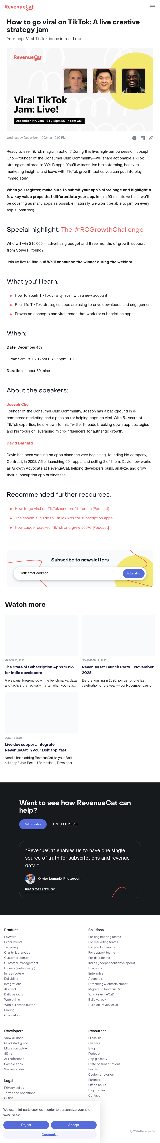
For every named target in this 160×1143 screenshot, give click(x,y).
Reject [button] (26, 1125)
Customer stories (101, 1074)
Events (93, 1069)
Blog (91, 1048)
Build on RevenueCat (103, 1005)
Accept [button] (73, 1125)
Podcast (94, 1053)
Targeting (11, 947)
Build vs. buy (97, 999)
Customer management (21, 963)
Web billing (12, 999)
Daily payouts (13, 994)
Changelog (12, 1015)
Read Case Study (40, 889)
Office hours (97, 1085)
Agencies (95, 978)
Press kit (94, 1038)
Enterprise (96, 973)
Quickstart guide (16, 1043)
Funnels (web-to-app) (19, 968)
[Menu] (153, 7)
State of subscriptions (104, 1064)
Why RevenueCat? (101, 994)
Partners (94, 1080)
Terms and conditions (19, 1093)
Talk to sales (33, 824)
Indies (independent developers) (111, 963)
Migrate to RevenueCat (105, 989)
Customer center (16, 958)
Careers (94, 1043)
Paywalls (10, 937)
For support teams (101, 952)
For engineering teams (104, 937)
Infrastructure (14, 973)
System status (14, 1069)
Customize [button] (50, 1135)
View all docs (13, 1038)
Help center (96, 1090)
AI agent (10, 989)
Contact (94, 1095)
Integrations (12, 984)
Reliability (11, 978)
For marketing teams (103, 942)
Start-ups (95, 968)
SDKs (8, 1053)
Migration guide (15, 1048)
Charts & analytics (17, 952)
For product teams (101, 947)
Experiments (13, 942)
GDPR (8, 1098)
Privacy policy (14, 1087)
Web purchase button (19, 1005)
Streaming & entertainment (108, 984)
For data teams (99, 958)
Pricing (9, 1010)
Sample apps (13, 1064)
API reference (14, 1059)
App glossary (97, 1059)
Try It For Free (65, 824)
